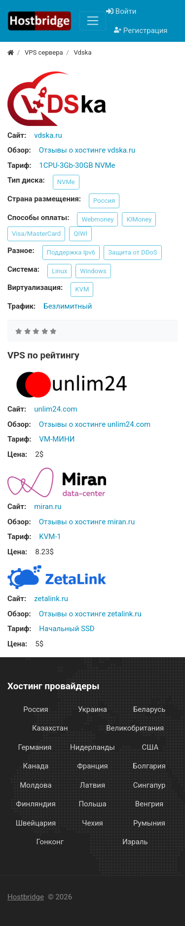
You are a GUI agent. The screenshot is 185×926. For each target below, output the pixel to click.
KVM (82, 289)
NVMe (66, 182)
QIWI (80, 233)
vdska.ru (48, 135)
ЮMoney (138, 219)
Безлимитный (67, 306)
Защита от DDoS (132, 252)
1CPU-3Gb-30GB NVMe (77, 165)
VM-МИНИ (56, 439)
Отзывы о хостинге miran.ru (87, 521)
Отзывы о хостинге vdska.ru (87, 150)
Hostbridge (25, 897)
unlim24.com (55, 409)
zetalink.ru (51, 598)
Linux (59, 271)
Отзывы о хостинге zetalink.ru (90, 613)
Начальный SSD (66, 628)
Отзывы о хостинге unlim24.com (94, 424)
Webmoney (97, 219)
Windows (93, 271)
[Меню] (92, 20)
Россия (104, 200)
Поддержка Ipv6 (71, 252)
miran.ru (47, 506)
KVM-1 (50, 536)
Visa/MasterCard (36, 233)
